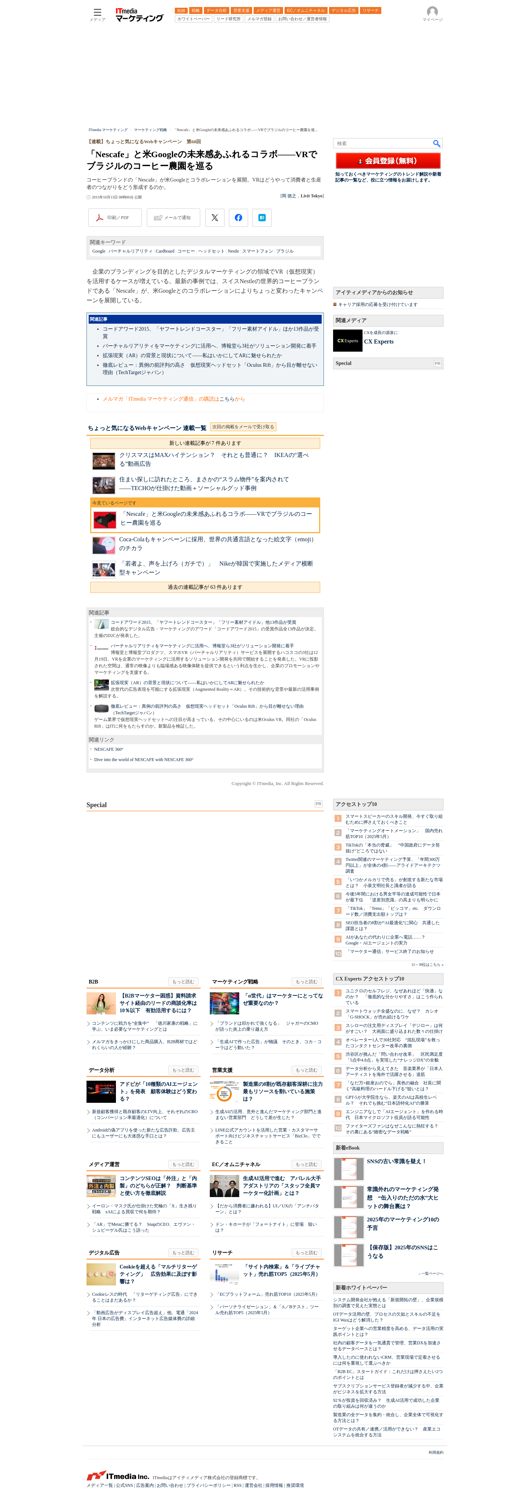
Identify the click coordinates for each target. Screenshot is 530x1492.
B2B (93, 982)
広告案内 (145, 1485)
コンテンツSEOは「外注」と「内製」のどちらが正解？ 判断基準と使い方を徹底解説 (158, 1186)
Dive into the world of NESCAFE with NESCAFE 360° (143, 759)
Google (98, 251)
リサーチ (222, 1253)
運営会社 (253, 1485)
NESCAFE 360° (108, 749)
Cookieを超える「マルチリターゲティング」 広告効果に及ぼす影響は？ (158, 1274)
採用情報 (274, 1485)
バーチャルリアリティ (131, 251)
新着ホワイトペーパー (361, 1288)
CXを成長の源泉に (381, 332)
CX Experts (378, 341)
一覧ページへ (432, 1273)
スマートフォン (257, 251)
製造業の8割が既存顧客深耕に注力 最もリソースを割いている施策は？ (285, 1091)
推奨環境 (295, 1485)
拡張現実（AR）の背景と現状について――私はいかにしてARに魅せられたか (192, 355)
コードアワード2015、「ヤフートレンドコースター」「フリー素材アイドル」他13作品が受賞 (203, 622)
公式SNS (124, 1485)
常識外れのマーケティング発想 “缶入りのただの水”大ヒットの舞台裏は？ (403, 1197)
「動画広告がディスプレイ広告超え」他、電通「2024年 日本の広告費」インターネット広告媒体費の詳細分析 (145, 1318)
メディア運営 (104, 1164)
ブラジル (285, 251)
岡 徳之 (289, 195)
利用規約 (436, 1452)
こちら (227, 399)
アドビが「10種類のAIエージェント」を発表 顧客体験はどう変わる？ (159, 1091)
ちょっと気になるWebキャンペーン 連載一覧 (147, 428)
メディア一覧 (99, 1485)
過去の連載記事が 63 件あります (205, 587)
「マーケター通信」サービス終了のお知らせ (390, 951)
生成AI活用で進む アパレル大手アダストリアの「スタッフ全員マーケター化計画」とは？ (282, 1186)
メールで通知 (177, 217)
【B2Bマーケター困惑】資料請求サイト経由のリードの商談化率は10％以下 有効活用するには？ (158, 1003)
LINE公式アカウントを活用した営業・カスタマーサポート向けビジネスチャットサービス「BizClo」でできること (268, 1135)
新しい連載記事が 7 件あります (205, 443)
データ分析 (101, 1070)
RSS (237, 1485)
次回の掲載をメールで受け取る (243, 426)
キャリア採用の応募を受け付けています (378, 304)
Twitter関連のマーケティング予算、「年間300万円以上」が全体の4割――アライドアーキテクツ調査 (393, 865)
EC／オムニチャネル (236, 1164)
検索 (437, 143)
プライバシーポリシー (209, 1485)
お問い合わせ (170, 1485)
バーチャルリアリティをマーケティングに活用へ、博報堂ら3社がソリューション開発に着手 (210, 346)
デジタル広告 (104, 1253)
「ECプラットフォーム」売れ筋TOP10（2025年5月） (267, 1294)
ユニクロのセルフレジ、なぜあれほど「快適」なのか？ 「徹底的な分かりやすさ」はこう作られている (394, 996)
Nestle (233, 251)
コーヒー (186, 251)
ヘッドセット (211, 251)
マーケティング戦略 (235, 982)
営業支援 (222, 1070)
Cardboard (165, 251)
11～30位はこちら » (427, 965)
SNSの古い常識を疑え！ (397, 1161)
